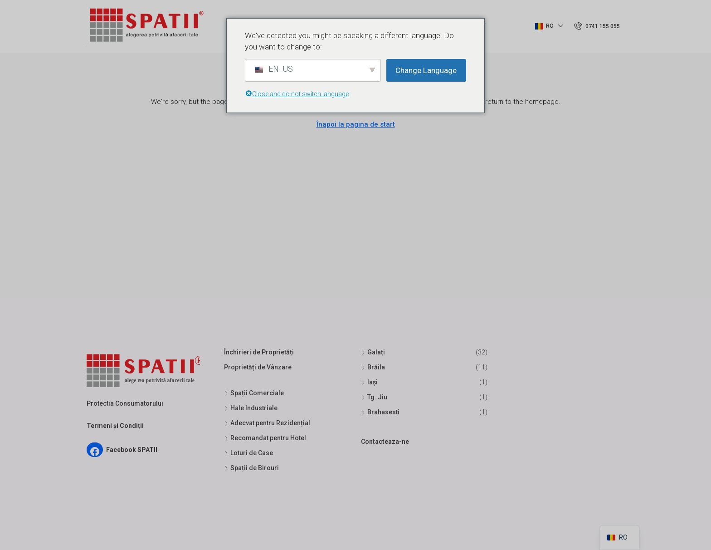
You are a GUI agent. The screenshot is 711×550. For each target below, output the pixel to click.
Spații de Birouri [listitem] (251, 467)
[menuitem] (597, 26)
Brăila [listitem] (373, 367)
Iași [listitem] (369, 382)
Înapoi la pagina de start (356, 124)
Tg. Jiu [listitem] (374, 397)
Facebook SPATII (131, 449)
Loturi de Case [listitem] (248, 453)
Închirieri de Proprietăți (259, 352)
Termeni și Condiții (115, 425)
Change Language (426, 70)
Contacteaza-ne (385, 441)
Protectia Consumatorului (125, 403)
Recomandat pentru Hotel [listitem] (265, 438)
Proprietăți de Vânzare (258, 367)
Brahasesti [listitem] (380, 412)
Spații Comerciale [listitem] (254, 393)
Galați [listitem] (373, 352)
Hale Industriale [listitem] (251, 408)
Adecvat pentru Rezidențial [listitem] (267, 423)
